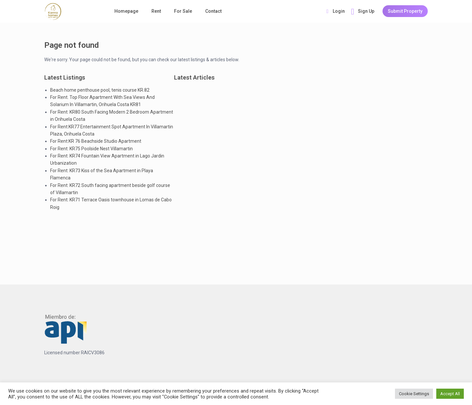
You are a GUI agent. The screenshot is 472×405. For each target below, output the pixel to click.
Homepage (126, 11)
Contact (213, 11)
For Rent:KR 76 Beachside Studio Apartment (95, 141)
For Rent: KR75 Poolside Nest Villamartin (91, 148)
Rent (156, 11)
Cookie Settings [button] (414, 393)
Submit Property (405, 11)
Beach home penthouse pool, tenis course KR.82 (99, 90)
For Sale (183, 11)
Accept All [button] (450, 393)
